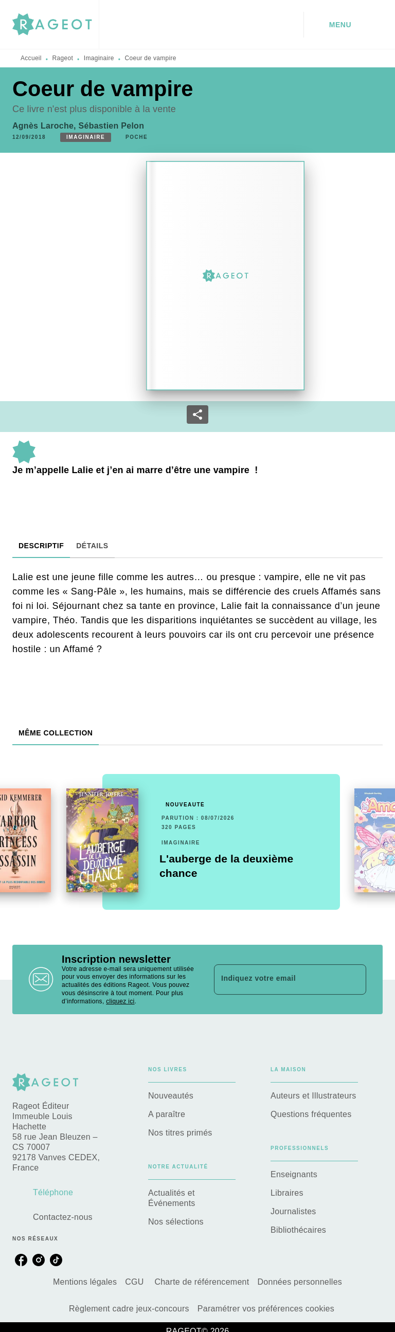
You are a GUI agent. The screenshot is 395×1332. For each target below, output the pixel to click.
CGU (135, 1281)
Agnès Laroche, (45, 125)
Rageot (63, 58)
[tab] (41, 545)
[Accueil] (55, 24)
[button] (85, 137)
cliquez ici (120, 1001)
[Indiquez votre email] (277, 979)
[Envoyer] (354, 979)
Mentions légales (85, 1281)
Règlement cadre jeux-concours (129, 1308)
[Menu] (343, 25)
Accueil (31, 58)
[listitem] (21, 1260)
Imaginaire (99, 58)
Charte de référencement (201, 1281)
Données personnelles (299, 1281)
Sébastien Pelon (112, 125)
